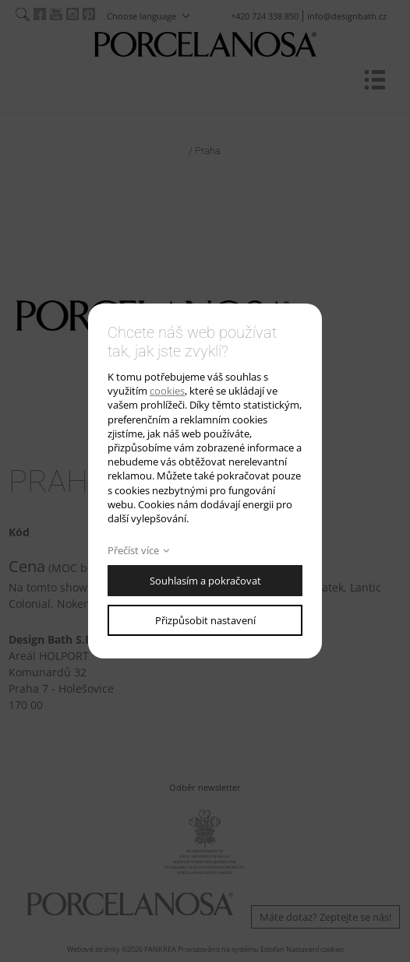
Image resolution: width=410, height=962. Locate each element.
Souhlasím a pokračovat (205, 581)
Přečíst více (133, 550)
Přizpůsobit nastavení (205, 620)
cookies (167, 391)
